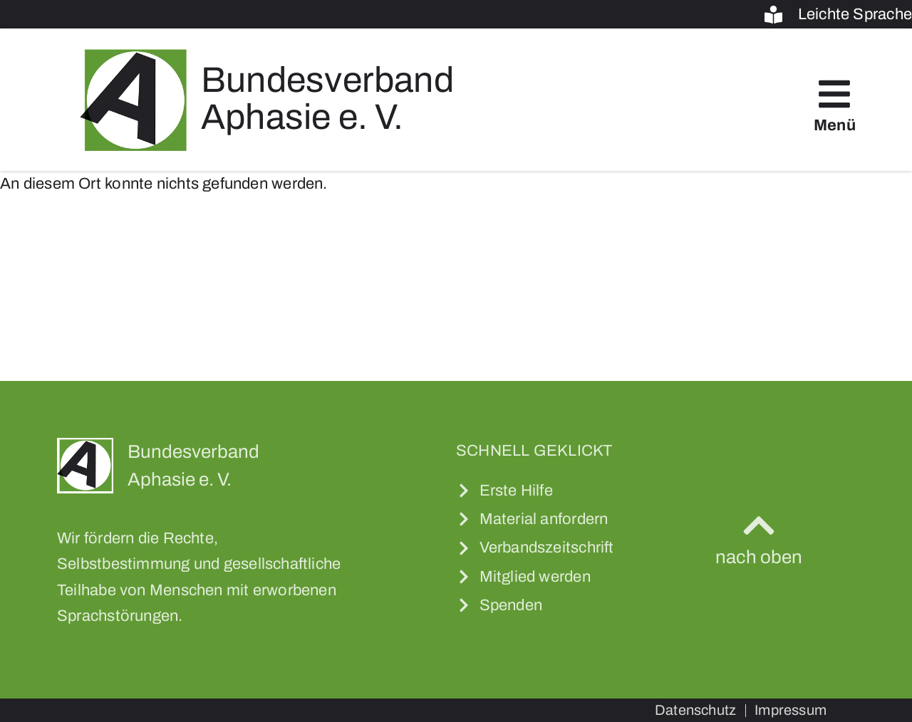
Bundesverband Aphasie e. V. (327, 99)
